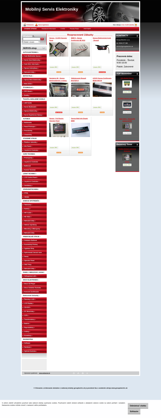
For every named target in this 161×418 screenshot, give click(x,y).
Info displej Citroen (127, 78)
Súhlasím (132, 411)
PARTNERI (87, 29)
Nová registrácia (43, 25)
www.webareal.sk (44, 373)
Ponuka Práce (74, 29)
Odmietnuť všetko (136, 406)
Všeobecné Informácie (48, 29)
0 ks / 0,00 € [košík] (128, 25)
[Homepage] (30, 29)
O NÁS (63, 29)
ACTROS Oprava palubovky (127, 98)
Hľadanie (27, 36)
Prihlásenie (30, 25)
